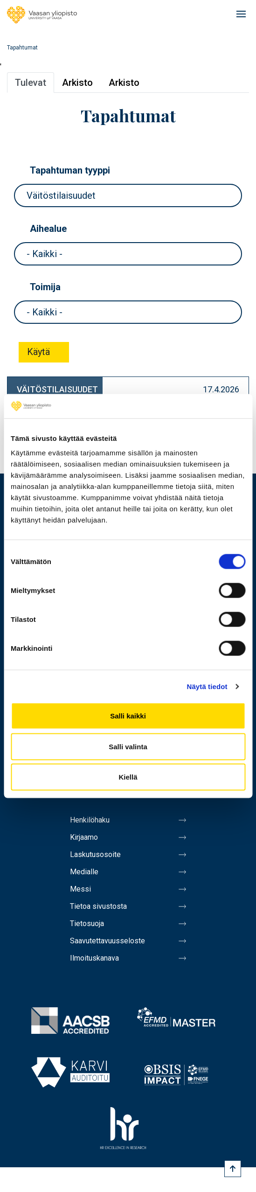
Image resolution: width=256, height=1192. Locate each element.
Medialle (84, 871)
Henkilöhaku (90, 820)
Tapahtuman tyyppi (70, 170)
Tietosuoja (87, 923)
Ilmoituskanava (94, 958)
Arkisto (77, 82)
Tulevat (30, 82)
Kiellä (127, 777)
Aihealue (48, 228)
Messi (80, 889)
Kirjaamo (84, 837)
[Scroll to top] (232, 1168)
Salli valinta (128, 746)
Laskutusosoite (95, 854)
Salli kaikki (128, 716)
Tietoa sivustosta (98, 906)
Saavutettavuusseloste (107, 940)
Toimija (45, 287)
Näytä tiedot (207, 686)
